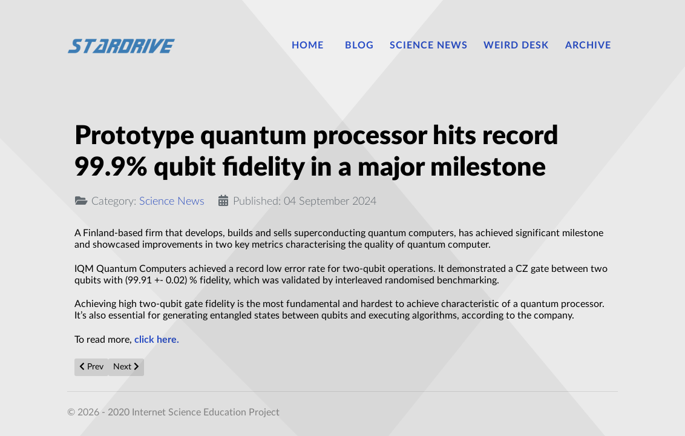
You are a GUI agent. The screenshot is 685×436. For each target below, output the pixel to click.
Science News (172, 201)
